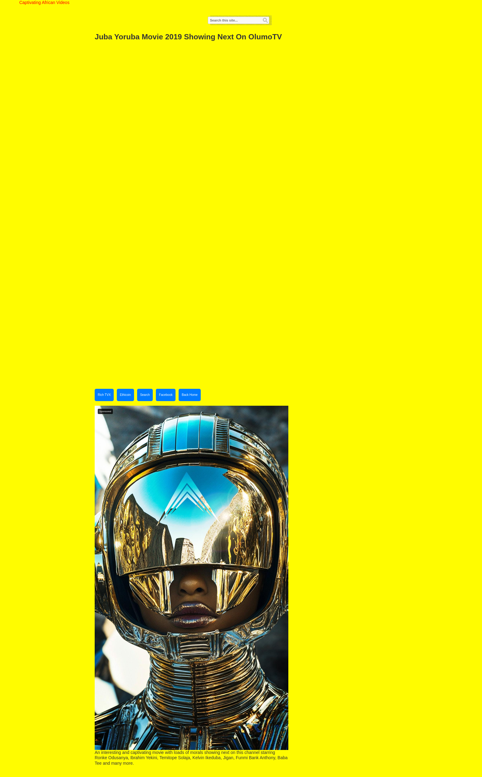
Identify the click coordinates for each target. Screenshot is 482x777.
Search (145, 394)
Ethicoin (125, 394)
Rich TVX (104, 394)
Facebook (165, 394)
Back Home (190, 394)
